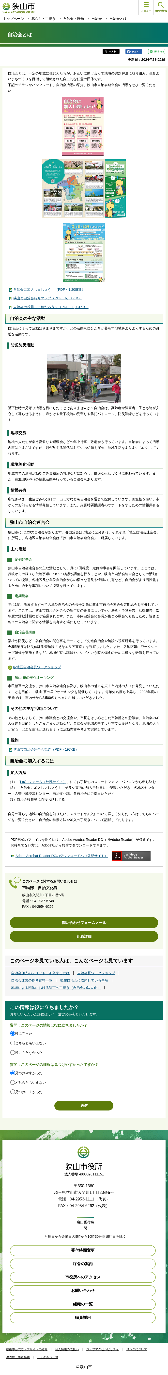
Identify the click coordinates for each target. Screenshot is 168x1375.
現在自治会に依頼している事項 (84, 980)
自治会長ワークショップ (96, 973)
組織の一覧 (83, 1304)
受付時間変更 (83, 1250)
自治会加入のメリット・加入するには (40, 973)
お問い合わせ (83, 1290)
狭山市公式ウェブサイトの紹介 (26, 1349)
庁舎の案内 (83, 1264)
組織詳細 (84, 936)
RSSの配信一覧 (47, 1357)
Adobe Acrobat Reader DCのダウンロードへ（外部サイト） (61, 856)
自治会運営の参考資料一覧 (31, 980)
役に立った (23, 1033)
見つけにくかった (29, 1092)
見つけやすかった (29, 1073)
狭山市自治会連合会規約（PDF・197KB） (46, 749)
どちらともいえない (30, 1043)
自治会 (97, 19)
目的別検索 (161, 7)
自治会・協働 (73, 19)
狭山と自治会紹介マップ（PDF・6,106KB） (47, 298)
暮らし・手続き (43, 19)
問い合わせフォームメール (84, 923)
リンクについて (136, 1349)
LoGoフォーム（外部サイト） (43, 782)
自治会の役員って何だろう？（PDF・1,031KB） (51, 307)
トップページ (13, 19)
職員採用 (83, 1317)
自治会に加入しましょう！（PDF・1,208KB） (49, 289)
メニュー (146, 7)
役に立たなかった (29, 1053)
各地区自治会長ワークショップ (37, 667)
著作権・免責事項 (18, 1357)
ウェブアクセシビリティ (102, 1349)
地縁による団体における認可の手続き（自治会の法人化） (56, 987)
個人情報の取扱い (67, 1349)
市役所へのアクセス (83, 1277)
